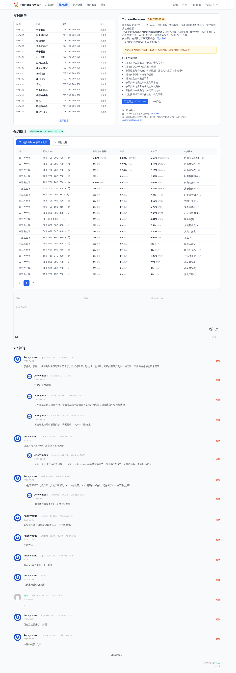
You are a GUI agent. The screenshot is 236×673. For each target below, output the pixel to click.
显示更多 (64, 120)
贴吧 (175, 4)
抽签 (103, 4)
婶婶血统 (91, 4)
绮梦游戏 (161, 38)
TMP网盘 (156, 101)
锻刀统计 (63, 4)
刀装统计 (49, 4)
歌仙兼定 (40, 40)
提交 (214, 336)
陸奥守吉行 (42, 46)
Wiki (184, 4)
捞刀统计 (77, 4)
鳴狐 (38, 84)
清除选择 (60, 142)
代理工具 (212, 4)
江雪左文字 (42, 111)
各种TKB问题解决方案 (132, 120)
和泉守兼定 (42, 68)
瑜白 (26, 595)
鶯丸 (38, 100)
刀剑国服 (196, 4)
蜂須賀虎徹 (42, 106)
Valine (218, 663)
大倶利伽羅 (42, 89)
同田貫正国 (42, 35)
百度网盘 (135, 101)
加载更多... (116, 654)
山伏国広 (40, 57)
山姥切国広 (42, 62)
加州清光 (40, 73)
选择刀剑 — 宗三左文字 (33, 142)
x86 (151, 113)
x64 (157, 113)
